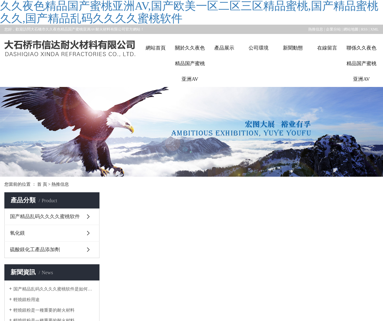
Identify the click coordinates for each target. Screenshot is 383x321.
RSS (364, 29)
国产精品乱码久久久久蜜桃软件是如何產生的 (54, 289)
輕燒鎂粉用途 (26, 299)
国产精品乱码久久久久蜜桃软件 (45, 216)
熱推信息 (315, 29)
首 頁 (42, 184)
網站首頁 (156, 47)
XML (374, 29)
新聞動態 (293, 47)
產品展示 (224, 47)
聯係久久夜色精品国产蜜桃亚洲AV (361, 63)
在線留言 (327, 47)
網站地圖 (350, 29)
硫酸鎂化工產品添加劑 (35, 249)
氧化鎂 (17, 233)
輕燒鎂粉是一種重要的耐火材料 (44, 310)
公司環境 (259, 47)
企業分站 (333, 29)
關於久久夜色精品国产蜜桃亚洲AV (190, 63)
